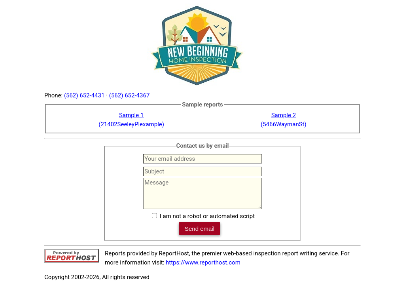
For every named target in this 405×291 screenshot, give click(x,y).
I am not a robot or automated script (207, 216)
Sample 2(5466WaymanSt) (284, 120)
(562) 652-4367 (129, 95)
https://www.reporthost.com (203, 262)
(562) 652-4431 (84, 95)
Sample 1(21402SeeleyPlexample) (131, 120)
